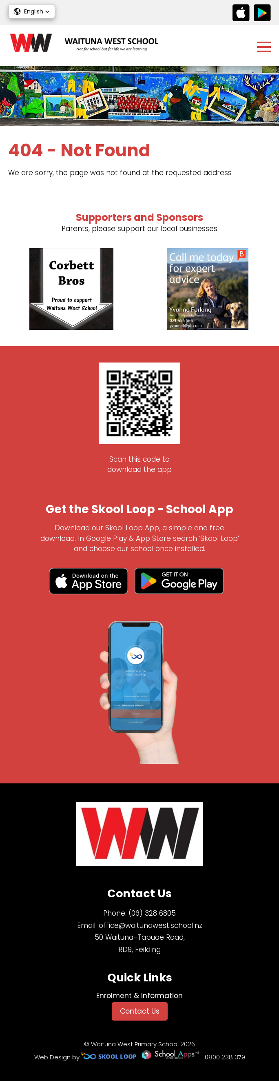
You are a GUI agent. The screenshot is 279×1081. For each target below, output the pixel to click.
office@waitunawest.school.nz (150, 925)
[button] (31, 11)
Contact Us (139, 1011)
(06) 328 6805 (152, 913)
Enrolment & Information (139, 996)
